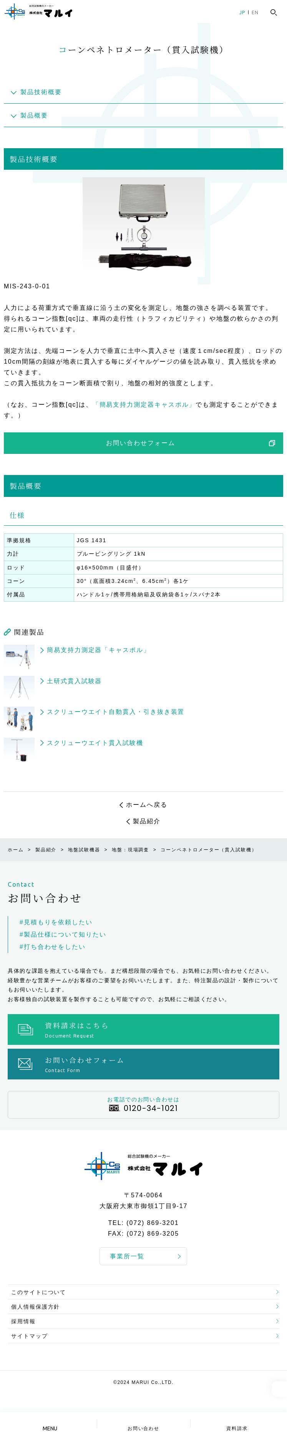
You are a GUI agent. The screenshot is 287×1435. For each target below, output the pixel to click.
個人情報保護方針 (35, 1307)
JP (242, 12)
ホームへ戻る (147, 804)
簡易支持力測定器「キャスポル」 (98, 650)
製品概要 (34, 115)
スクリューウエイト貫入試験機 (95, 743)
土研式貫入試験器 (74, 681)
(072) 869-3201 (152, 1223)
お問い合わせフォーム (140, 443)
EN (255, 12)
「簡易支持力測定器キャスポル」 (144, 404)
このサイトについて (38, 1292)
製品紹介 (147, 821)
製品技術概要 (41, 92)
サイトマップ (29, 1336)
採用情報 (23, 1321)
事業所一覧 (127, 1256)
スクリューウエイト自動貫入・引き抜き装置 (115, 711)
